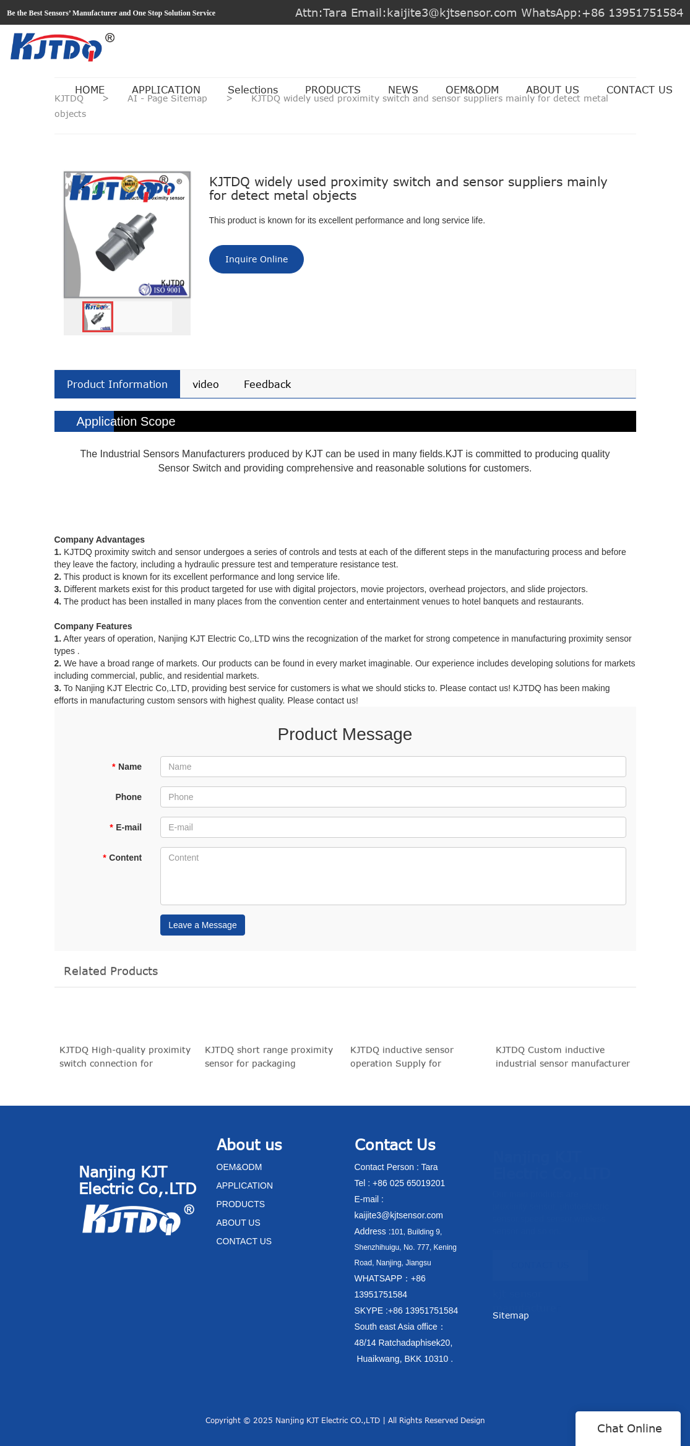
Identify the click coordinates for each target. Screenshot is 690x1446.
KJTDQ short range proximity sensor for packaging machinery (269, 1062)
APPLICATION (166, 89)
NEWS (403, 89)
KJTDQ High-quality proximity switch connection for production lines (125, 1062)
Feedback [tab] (267, 384)
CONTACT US (639, 89)
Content (122, 858)
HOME (90, 89)
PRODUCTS (333, 89)
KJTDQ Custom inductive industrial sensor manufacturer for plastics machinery (563, 1062)
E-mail (126, 827)
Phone (128, 797)
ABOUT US (552, 89)
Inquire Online (256, 259)
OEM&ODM (472, 89)
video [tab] (205, 384)
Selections (253, 89)
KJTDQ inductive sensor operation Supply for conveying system (402, 1062)
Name (127, 767)
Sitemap (511, 1315)
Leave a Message (202, 925)
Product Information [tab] (117, 384)
